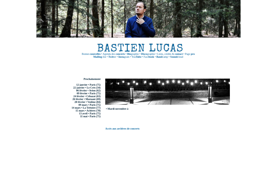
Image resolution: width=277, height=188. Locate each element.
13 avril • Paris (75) (90, 113)
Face (149, 56)
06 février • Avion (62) (88, 90)
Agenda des (114, 53)
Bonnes (91, 53)
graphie (133, 53)
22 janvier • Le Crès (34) (87, 87)
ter (112, 56)
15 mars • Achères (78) (88, 110)
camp (162, 56)
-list (99, 56)
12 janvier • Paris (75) (88, 84)
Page (190, 53)
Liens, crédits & (170, 53)
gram (123, 56)
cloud (176, 56)
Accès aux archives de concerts (122, 128)
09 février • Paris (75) (89, 93)
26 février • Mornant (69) (87, 99)
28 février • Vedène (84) (88, 102)
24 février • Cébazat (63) (87, 96)
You (137, 56)
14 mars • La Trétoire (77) (86, 107)
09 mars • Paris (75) (90, 104)
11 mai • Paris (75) (90, 116)
